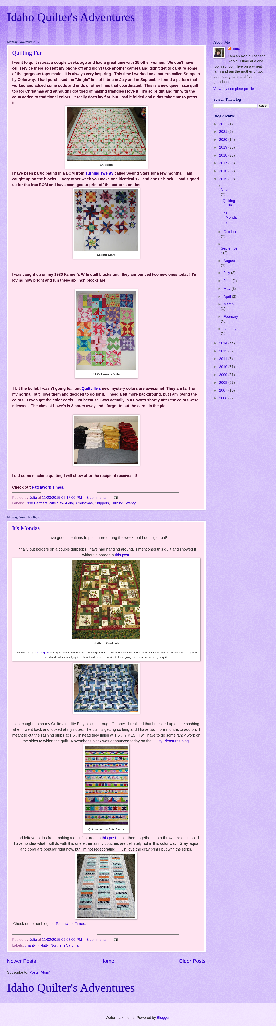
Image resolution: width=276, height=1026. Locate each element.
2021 (223, 131)
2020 (223, 139)
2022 (223, 124)
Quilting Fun (27, 52)
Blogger (163, 1017)
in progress (43, 652)
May (228, 288)
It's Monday (26, 528)
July (227, 273)
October (230, 232)
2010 (223, 367)
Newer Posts (21, 961)
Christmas (84, 503)
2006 (223, 398)
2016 (223, 171)
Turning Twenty (99, 173)
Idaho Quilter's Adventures (71, 17)
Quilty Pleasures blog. (171, 741)
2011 (223, 359)
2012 (223, 351)
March (229, 304)
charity (30, 945)
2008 (223, 382)
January (230, 329)
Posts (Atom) (39, 972)
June (228, 281)
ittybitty (42, 945)
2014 (223, 343)
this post (122, 555)
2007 (223, 390)
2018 (223, 155)
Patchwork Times (70, 924)
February (231, 316)
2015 (223, 179)
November (229, 190)
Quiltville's (91, 388)
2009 (223, 375)
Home (107, 961)
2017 (223, 163)
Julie (236, 49)
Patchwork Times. (48, 487)
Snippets (102, 503)
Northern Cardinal (65, 945)
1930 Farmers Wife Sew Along (49, 503)
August (229, 261)
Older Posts (192, 961)
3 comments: (97, 497)
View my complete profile (233, 89)
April (228, 296)
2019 (223, 147)
